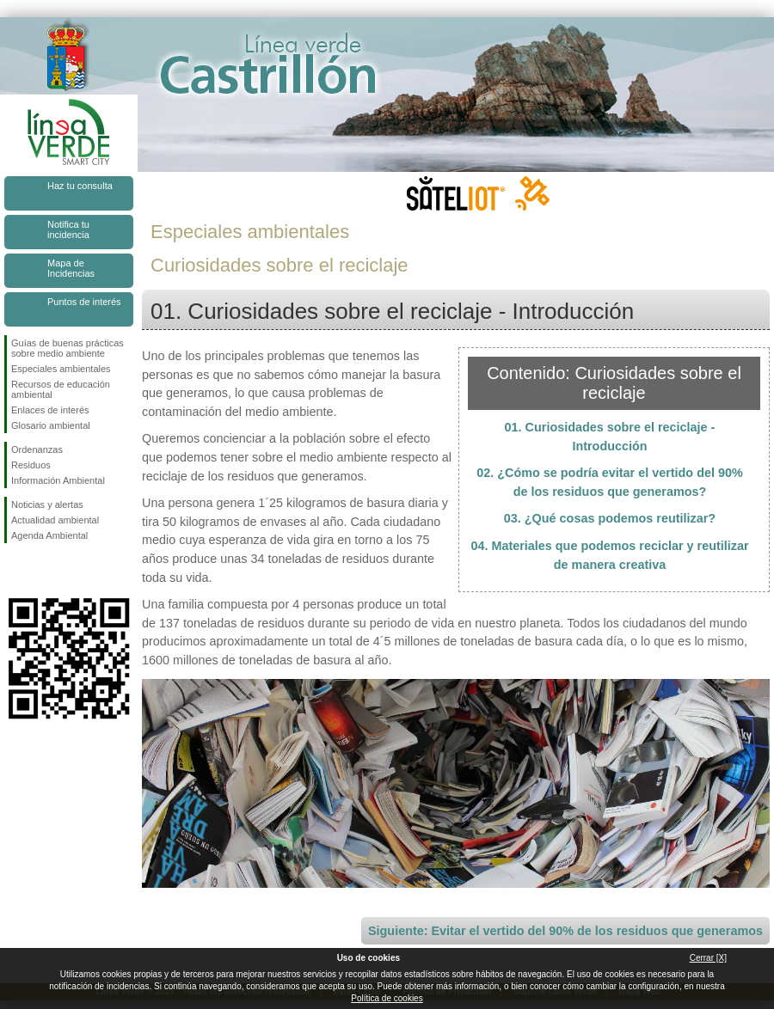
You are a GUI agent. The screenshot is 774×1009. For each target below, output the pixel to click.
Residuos (31, 465)
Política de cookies (386, 998)
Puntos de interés (84, 302)
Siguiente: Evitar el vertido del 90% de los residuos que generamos (565, 931)
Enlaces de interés (50, 410)
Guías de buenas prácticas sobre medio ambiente (67, 348)
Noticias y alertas (47, 504)
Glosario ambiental (50, 425)
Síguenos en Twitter (43, 570)
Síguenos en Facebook (14, 570)
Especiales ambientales (61, 369)
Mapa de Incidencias (71, 268)
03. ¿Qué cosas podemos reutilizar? (610, 518)
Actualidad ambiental (55, 520)
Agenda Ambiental (49, 535)
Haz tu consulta (80, 185)
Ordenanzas (37, 449)
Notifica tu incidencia (68, 229)
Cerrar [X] (708, 958)
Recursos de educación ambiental (60, 389)
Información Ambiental (58, 480)
